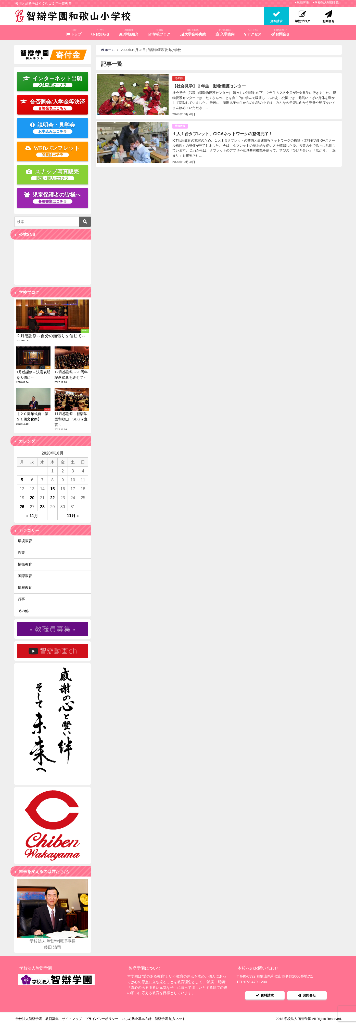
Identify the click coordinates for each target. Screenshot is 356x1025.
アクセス (253, 32)
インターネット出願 (52, 81)
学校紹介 (129, 32)
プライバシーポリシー (101, 1018)
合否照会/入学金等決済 (52, 104)
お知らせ (100, 32)
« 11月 (32, 516)
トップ (74, 32)
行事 (21, 599)
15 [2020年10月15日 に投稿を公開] (52, 489)
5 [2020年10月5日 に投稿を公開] (22, 480)
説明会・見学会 (52, 128)
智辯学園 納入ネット (170, 1018)
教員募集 (303, 2)
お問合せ (280, 32)
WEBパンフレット (52, 151)
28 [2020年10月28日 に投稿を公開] (42, 507)
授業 (21, 552)
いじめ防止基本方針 (136, 1018)
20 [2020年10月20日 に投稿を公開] (32, 498)
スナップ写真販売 (52, 174)
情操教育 (25, 564)
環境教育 (25, 541)
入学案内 (225, 32)
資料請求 (265, 995)
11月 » (73, 516)
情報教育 (180, 126)
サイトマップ (72, 1018)
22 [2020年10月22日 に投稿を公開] (52, 498)
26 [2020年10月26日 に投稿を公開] (22, 507)
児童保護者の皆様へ (52, 198)
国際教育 (25, 576)
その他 (179, 78)
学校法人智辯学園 (327, 2)
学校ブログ (159, 32)
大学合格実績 (193, 32)
